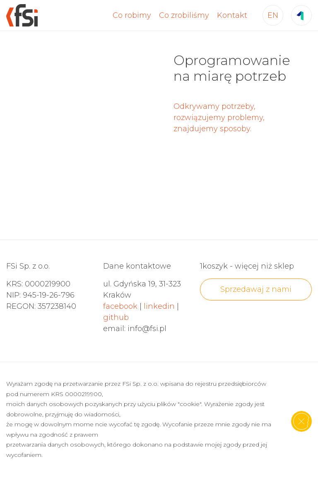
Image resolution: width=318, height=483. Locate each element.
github (116, 317)
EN (272, 15)
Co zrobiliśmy (184, 15)
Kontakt (232, 15)
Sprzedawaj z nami (256, 289)
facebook (120, 306)
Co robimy (132, 15)
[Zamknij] (301, 421)
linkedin (159, 306)
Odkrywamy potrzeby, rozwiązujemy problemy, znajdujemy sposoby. (219, 117)
